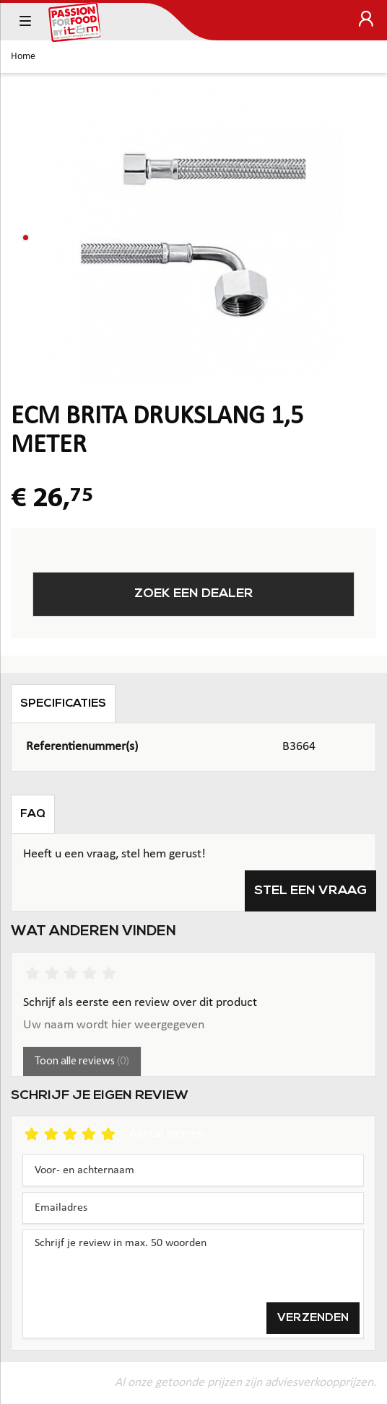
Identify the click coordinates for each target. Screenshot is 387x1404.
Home (23, 56)
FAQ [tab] (32, 814)
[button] (26, 238)
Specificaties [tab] (63, 704)
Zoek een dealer (193, 594)
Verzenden (313, 1318)
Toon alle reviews (82, 1061)
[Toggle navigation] (25, 21)
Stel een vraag (310, 891)
